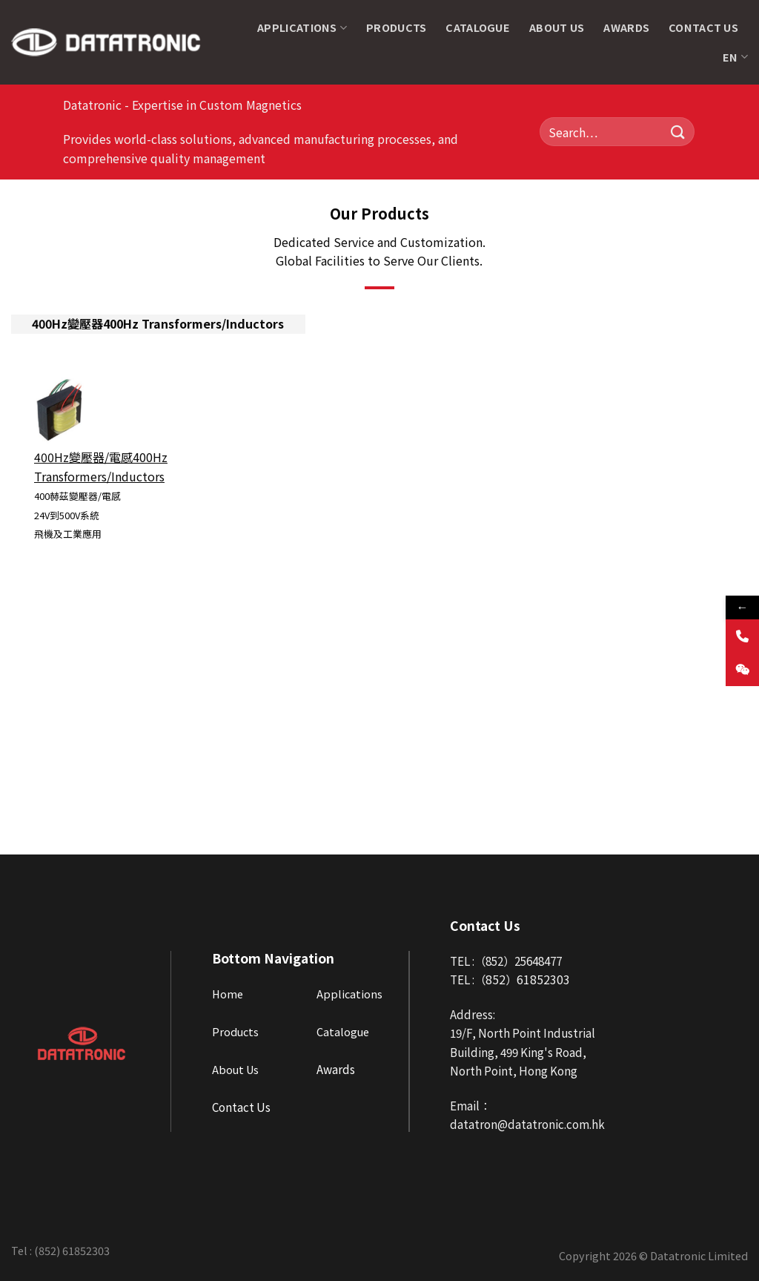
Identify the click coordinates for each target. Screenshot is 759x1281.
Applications (302, 27)
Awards (626, 27)
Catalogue (477, 27)
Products (396, 27)
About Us (556, 27)
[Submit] (678, 131)
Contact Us (703, 27)
